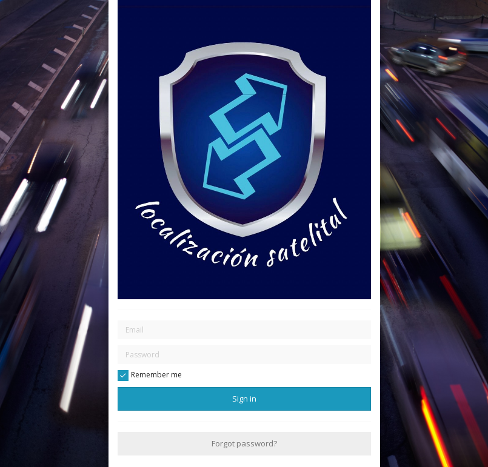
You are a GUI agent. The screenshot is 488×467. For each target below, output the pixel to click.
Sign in (244, 398)
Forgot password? (244, 443)
